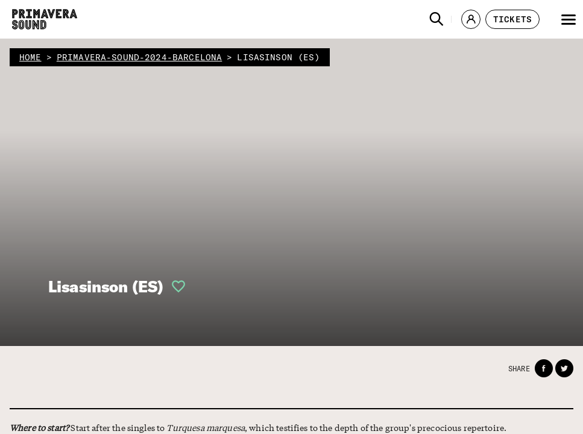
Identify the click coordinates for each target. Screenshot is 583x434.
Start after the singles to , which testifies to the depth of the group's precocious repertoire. (227, 427)
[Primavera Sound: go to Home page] (44, 19)
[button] (436, 19)
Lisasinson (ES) (105, 287)
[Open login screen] (174, 286)
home (30, 57)
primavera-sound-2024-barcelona (139, 57)
